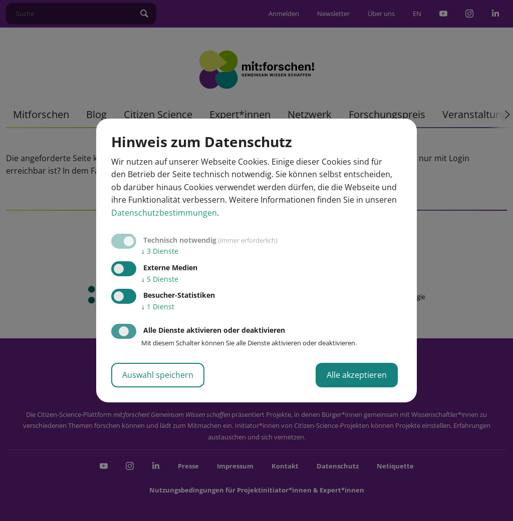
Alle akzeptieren (357, 374)
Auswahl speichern (157, 374)
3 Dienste (159, 251)
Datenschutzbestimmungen (164, 212)
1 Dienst (157, 306)
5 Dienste (159, 279)
